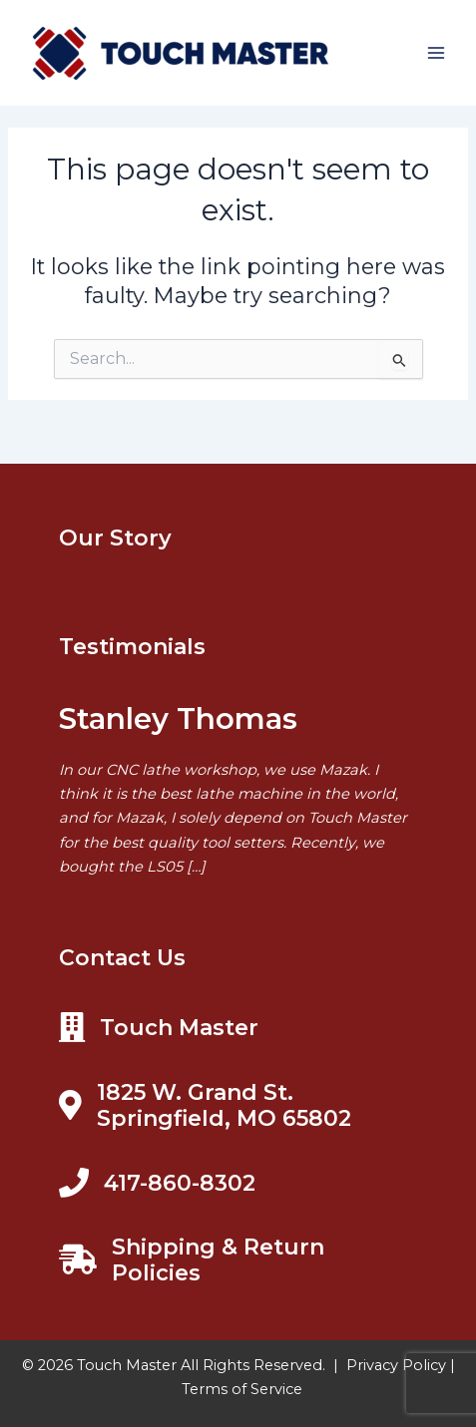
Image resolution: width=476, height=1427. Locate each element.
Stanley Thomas (178, 718)
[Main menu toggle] (436, 53)
